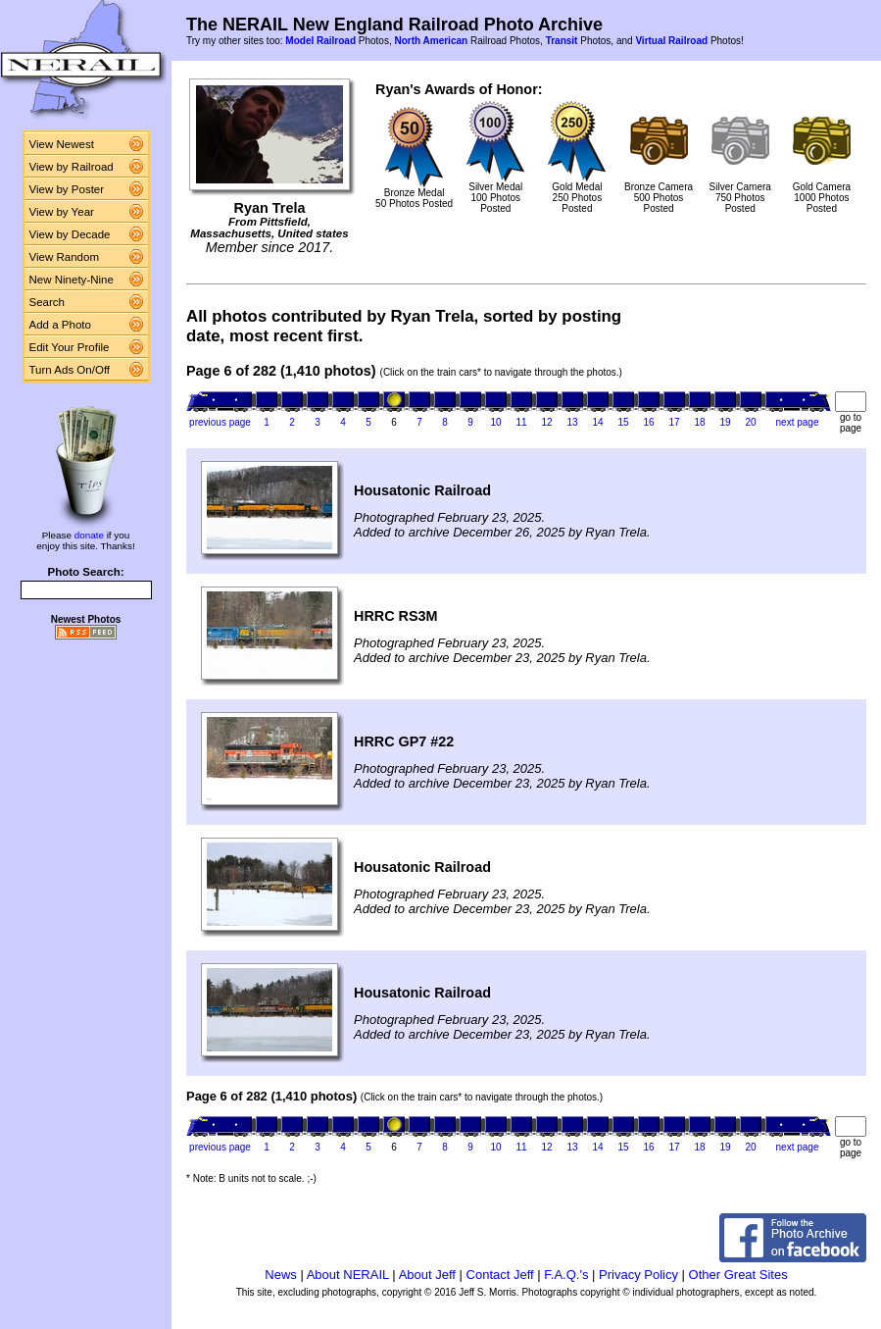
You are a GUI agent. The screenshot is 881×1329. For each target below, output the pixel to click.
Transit (562, 40)
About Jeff (427, 1274)
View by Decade (70, 234)
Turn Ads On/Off (70, 370)
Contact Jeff (500, 1274)
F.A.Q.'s (566, 1274)
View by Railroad (71, 167)
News (281, 1274)
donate (89, 535)
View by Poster (67, 189)
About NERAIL (348, 1274)
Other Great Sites (738, 1274)
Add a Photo (60, 325)
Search (47, 302)
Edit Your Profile (69, 347)
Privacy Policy (638, 1274)
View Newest (61, 144)
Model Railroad (320, 40)
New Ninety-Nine (71, 279)
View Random (64, 257)
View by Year (61, 212)
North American (430, 40)
